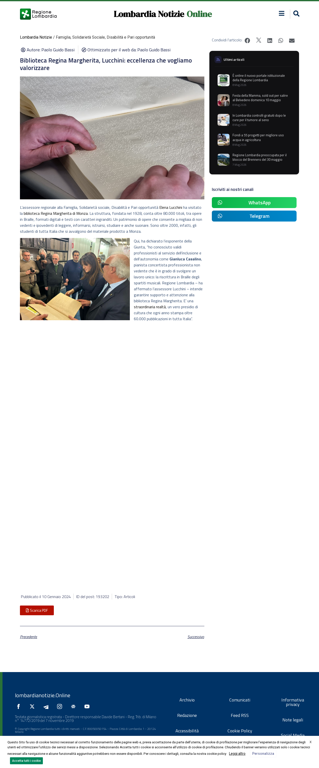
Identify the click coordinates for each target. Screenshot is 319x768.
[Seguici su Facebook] (19, 706)
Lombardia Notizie (149, 14)
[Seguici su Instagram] (61, 706)
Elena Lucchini (170, 207)
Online (199, 14)
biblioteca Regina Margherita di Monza (56, 213)
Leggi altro (237, 754)
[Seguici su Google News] (74, 706)
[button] (282, 13)
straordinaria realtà (150, 307)
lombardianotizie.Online (42, 695)
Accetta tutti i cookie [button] (26, 761)
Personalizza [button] (263, 754)
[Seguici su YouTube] (88, 706)
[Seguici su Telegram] (47, 706)
